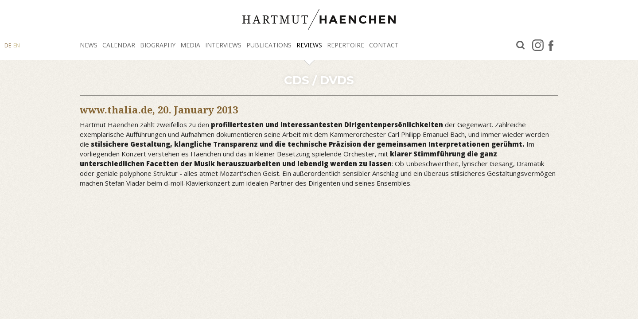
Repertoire (345, 45)
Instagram (538, 45)
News (88, 45)
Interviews (223, 45)
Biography (157, 45)
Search (520, 45)
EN (16, 45)
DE (7, 45)
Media (190, 45)
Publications (269, 45)
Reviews (309, 45)
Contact (384, 45)
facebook (551, 45)
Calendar (118, 45)
